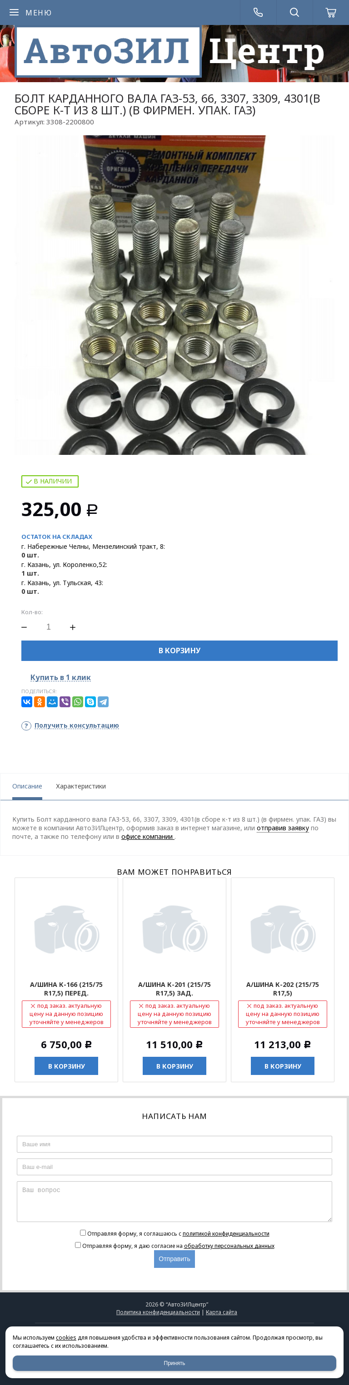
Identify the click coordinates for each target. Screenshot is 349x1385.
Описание (27, 786)
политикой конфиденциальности (226, 1233)
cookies (66, 1337)
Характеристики (81, 786)
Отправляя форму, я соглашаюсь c (178, 1233)
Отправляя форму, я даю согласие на (178, 1246)
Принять (174, 1363)
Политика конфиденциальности (158, 1312)
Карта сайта (221, 1312)
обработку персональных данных (229, 1246)
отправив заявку (283, 827)
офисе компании (147, 836)
